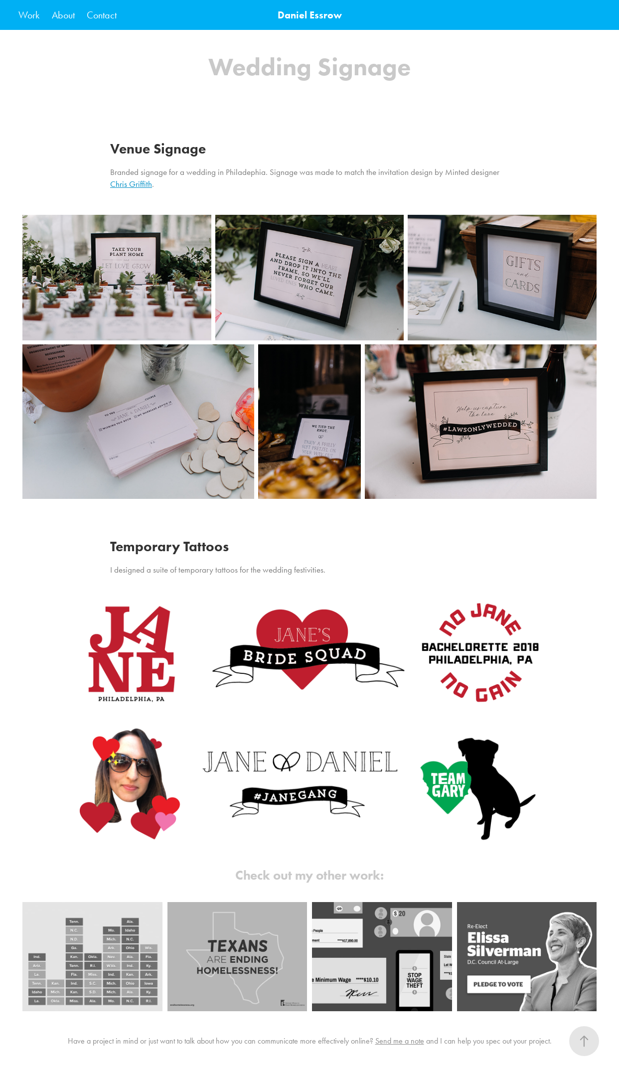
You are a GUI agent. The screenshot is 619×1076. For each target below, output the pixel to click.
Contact (102, 15)
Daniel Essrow (310, 15)
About (63, 15)
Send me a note (399, 1041)
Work (28, 15)
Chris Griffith (131, 184)
